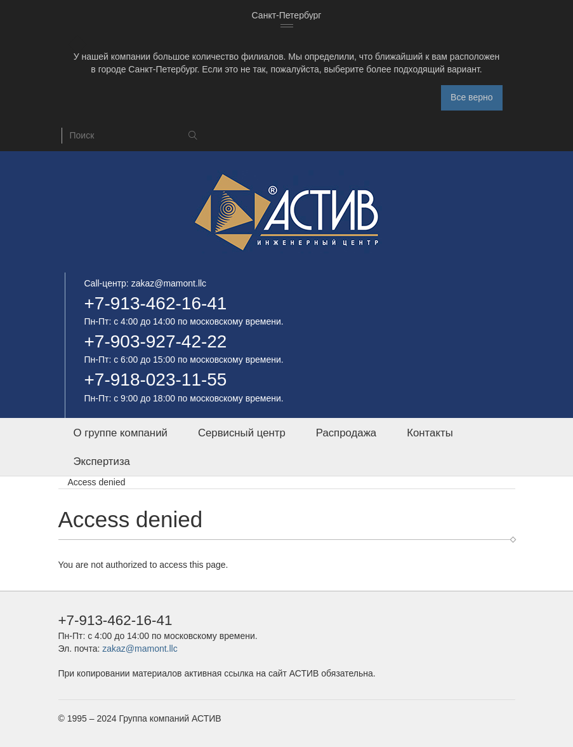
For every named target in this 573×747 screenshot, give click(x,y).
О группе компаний (121, 433)
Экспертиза (102, 461)
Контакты (429, 433)
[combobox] (286, 16)
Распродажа (346, 433)
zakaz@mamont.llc (168, 283)
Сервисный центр (242, 433)
